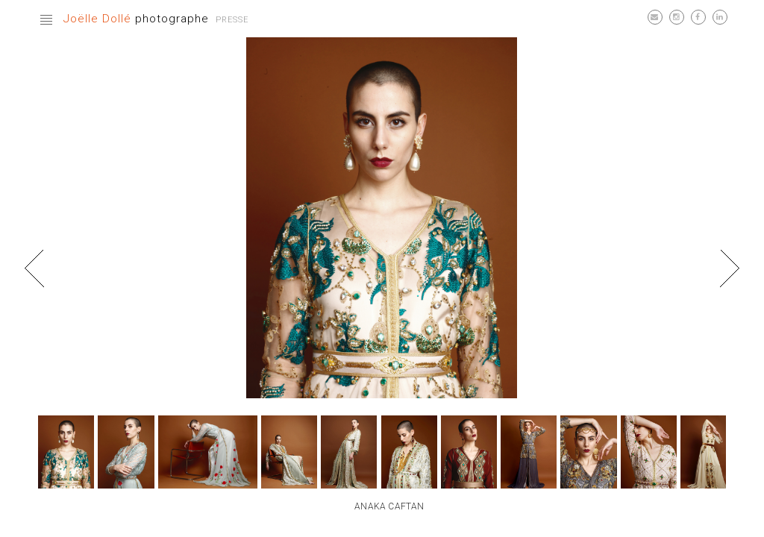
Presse (232, 20)
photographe (136, 18)
